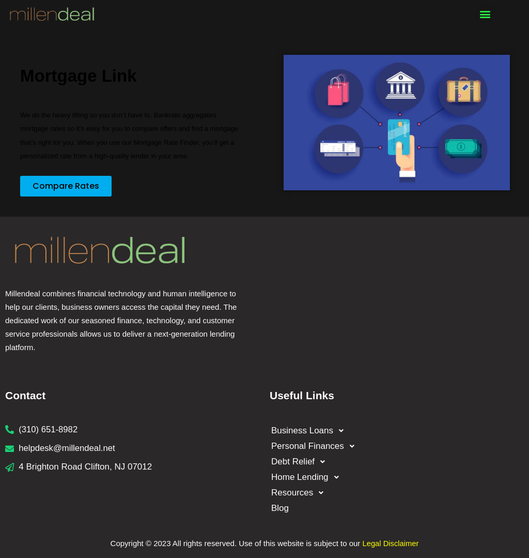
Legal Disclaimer (390, 543)
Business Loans (310, 431)
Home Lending (308, 477)
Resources (300, 493)
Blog (281, 508)
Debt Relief (301, 462)
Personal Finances (315, 446)
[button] (484, 13)
